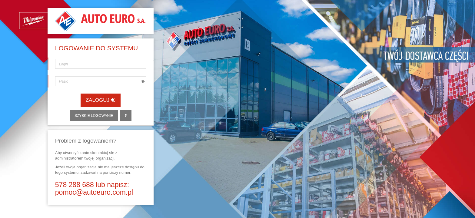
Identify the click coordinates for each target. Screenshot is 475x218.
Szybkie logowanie (94, 116)
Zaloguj (100, 100)
